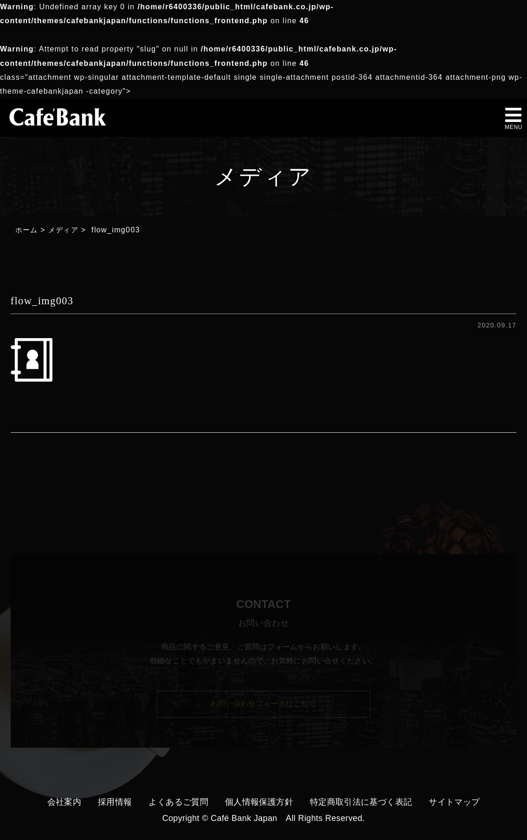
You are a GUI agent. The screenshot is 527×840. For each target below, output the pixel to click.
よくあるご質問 (178, 802)
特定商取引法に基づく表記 (361, 802)
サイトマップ (454, 802)
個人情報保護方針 (259, 802)
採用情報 (115, 802)
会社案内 (64, 802)
